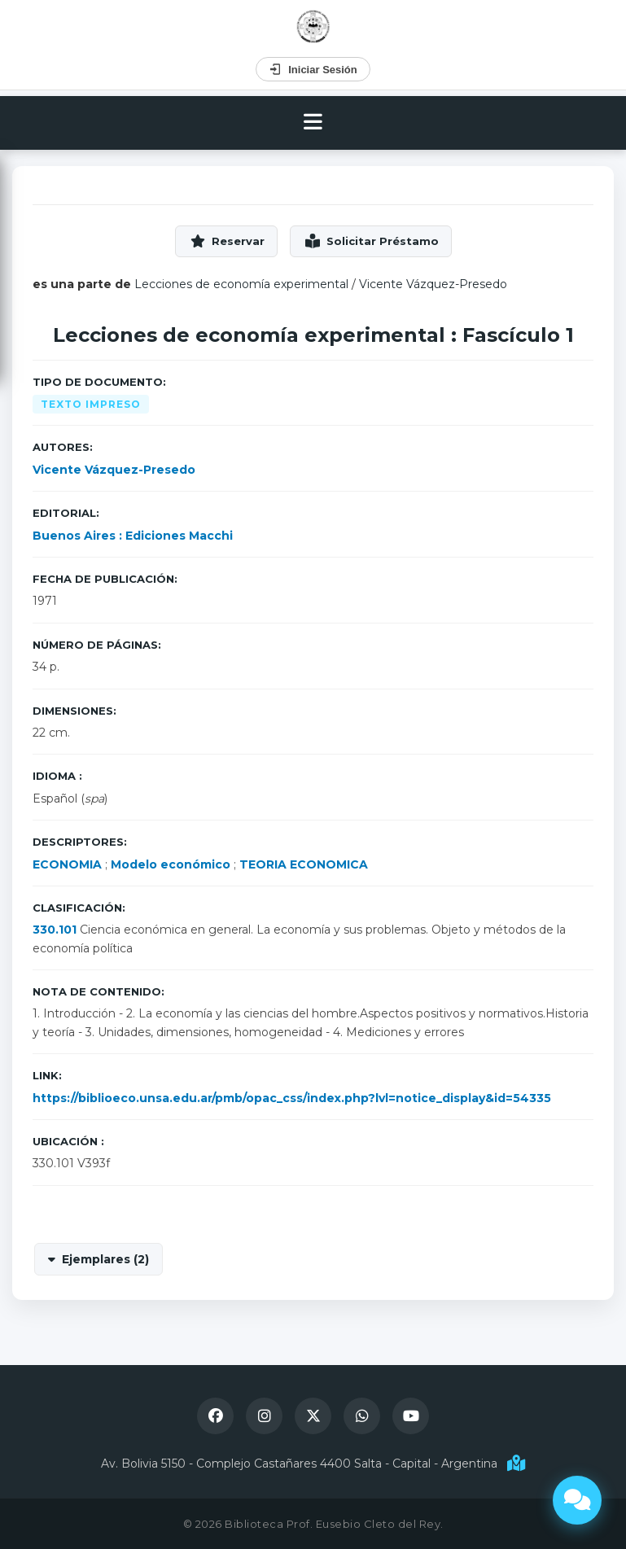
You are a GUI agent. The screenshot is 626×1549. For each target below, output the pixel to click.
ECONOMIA (67, 864)
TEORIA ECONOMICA (303, 864)
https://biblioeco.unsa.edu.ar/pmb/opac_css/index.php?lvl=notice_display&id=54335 (292, 1098)
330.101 (55, 929)
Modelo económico (170, 864)
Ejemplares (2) (105, 1259)
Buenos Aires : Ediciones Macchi (133, 535)
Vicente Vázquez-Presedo (433, 284)
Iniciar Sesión (313, 69)
